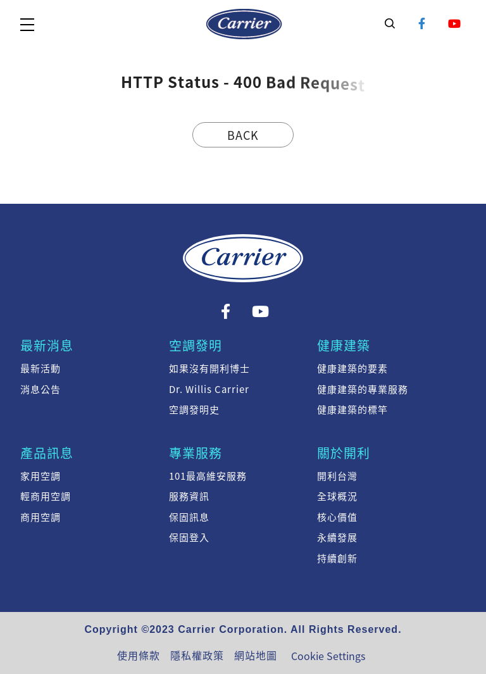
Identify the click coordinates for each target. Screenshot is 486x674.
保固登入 (189, 537)
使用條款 (138, 655)
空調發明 (195, 345)
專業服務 (195, 453)
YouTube (455, 24)
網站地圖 (255, 655)
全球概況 (337, 496)
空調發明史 (194, 409)
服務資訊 (189, 496)
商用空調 (40, 517)
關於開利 (343, 453)
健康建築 (343, 345)
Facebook (422, 24)
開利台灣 (337, 476)
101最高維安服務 (208, 476)
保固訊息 (189, 517)
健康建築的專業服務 (362, 389)
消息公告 (40, 389)
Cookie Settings (328, 655)
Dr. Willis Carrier (209, 389)
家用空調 (40, 476)
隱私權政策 (197, 655)
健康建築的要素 (352, 368)
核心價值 (337, 517)
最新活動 (40, 368)
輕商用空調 (45, 496)
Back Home (243, 137)
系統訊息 (244, 24)
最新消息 (46, 345)
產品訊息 (46, 453)
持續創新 (337, 558)
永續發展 (337, 537)
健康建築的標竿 (352, 409)
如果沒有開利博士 (209, 368)
